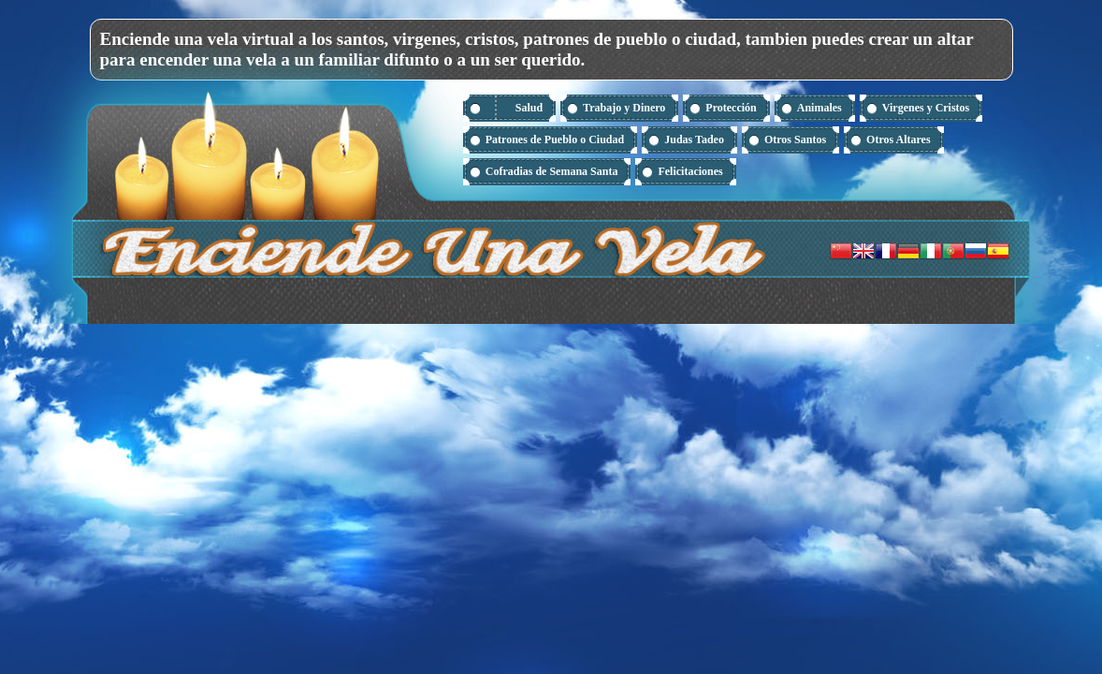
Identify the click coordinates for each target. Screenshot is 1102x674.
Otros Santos (795, 139)
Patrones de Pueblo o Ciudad (555, 139)
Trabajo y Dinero (624, 107)
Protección (730, 107)
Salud (529, 107)
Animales (819, 107)
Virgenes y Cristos (926, 107)
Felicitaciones (690, 171)
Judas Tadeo (694, 139)
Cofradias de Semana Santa (552, 171)
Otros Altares (898, 139)
